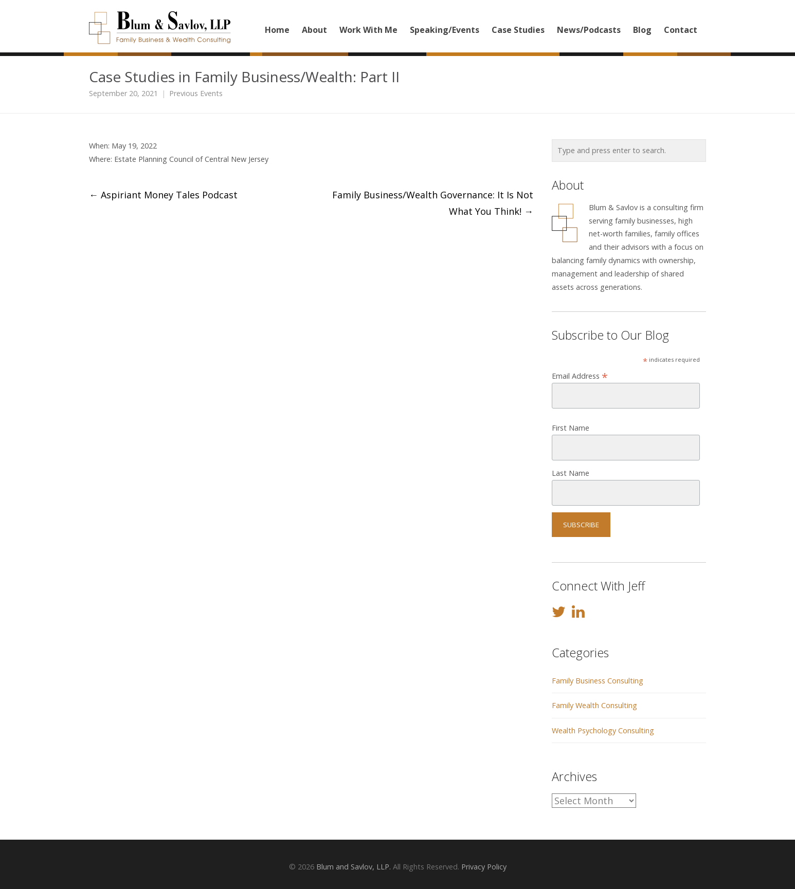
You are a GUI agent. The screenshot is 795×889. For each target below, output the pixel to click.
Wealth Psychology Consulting (603, 730)
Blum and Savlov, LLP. (353, 867)
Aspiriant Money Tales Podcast (163, 195)
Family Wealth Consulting (594, 705)
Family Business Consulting (597, 681)
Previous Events (196, 93)
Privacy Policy (484, 867)
